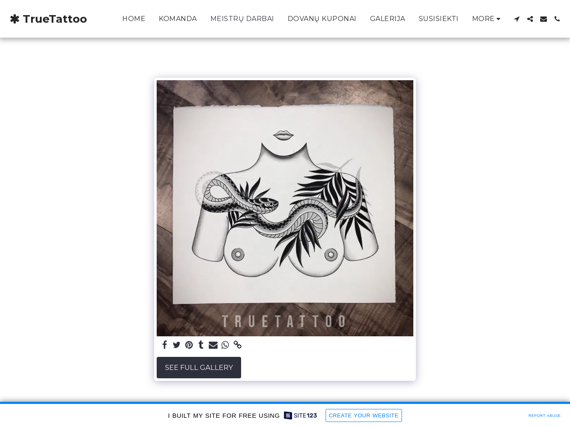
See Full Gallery (199, 367)
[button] (516, 19)
